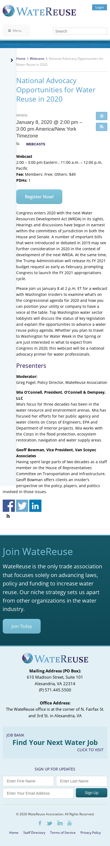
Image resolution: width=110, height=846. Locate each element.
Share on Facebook (9, 506)
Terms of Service (63, 832)
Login (99, 7)
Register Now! (39, 197)
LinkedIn (60, 822)
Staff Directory (34, 832)
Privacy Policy (90, 832)
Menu (14, 30)
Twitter (49, 823)
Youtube (69, 822)
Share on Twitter (22, 506)
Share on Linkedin (35, 506)
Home (20, 58)
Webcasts (37, 58)
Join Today (21, 626)
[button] (101, 127)
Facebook (40, 823)
